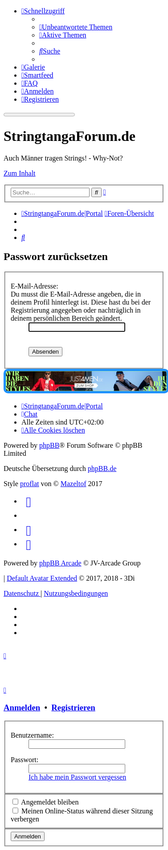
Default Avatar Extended (42, 578)
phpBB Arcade (60, 563)
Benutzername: (32, 735)
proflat (29, 483)
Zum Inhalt (20, 173)
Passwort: (24, 759)
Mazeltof (73, 483)
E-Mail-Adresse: (34, 286)
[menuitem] (75, 27)
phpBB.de (102, 468)
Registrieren (73, 707)
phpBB (49, 445)
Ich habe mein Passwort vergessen (77, 777)
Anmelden (22, 707)
